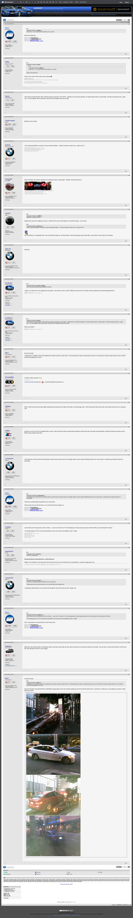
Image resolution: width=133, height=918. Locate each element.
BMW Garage (38, 11)
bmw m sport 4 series (114, 880)
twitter (6, 872)
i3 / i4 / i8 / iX (83, 2)
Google (100, 872)
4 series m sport (45, 879)
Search (62, 11)
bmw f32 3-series (87, 880)
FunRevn (8, 527)
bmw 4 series (108, 879)
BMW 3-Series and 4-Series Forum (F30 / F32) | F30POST (45, 14)
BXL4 (7, 353)
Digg (69, 872)
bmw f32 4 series (94, 880)
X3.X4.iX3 (65, 2)
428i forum (68, 879)
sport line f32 (79, 881)
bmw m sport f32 (121, 880)
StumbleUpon (7, 874)
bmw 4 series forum (115, 879)
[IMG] (5, 895)
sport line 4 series (73, 881)
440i (88, 879)
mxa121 (7, 213)
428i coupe (64, 879)
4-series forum (58, 879)
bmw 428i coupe (16, 880)
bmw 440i (57, 880)
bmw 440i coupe (63, 880)
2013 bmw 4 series (12, 879)
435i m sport (84, 879)
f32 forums (30, 881)
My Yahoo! (70, 874)
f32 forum (25, 881)
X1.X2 (60, 2)
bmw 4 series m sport (123, 879)
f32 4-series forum (19, 881)
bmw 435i (27, 880)
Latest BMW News (34, 37)
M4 (44, 2)
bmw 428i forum (22, 880)
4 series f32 (32, 879)
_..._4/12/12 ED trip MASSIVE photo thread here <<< (54, 381)
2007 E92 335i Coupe (10, 665)
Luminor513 (9, 459)
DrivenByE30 (9, 377)
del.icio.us (38, 874)
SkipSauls (8, 646)
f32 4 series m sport (7, 881)
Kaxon (7, 96)
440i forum (91, 879)
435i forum (75, 879)
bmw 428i (10, 880)
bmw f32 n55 (106, 880)
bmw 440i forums (76, 880)
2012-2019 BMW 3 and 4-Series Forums (64, 14)
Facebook (38, 872)
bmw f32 (81, 880)
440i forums (96, 879)
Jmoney (7, 145)
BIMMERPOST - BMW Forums (123, 904)
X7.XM (76, 2)
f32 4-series (14, 881)
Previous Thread (64, 884)
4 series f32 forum (38, 879)
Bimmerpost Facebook (36, 38)
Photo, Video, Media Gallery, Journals (82, 14)
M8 (53, 2)
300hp (7, 62)
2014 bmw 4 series (26, 879)
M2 (38, 2)
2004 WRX (7, 305)
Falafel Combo (10, 121)
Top (130, 904)
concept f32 (127, 880)
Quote (125, 54)
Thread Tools (124, 22)
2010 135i (7, 303)
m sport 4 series (45, 881)
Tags (4, 877)
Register (127, 2)
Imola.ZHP (8, 179)
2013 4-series (6, 879)
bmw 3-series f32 (102, 879)
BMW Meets (44, 11)
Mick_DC (8, 249)
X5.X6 (71, 2)
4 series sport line (52, 879)
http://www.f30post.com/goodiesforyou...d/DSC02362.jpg (39, 559)
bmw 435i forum (40, 880)
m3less (7, 431)
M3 (41, 2)
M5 (47, 2)
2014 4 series (19, 879)
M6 (50, 2)
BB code (5, 893)
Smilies (5, 894)
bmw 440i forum (69, 880)
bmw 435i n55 (52, 880)
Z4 (56, 2)
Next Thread (70, 884)
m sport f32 (59, 881)
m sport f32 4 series (66, 881)
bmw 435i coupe (33, 880)
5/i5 (26, 2)
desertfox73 (9, 551)
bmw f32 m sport (100, 880)
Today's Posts (56, 11)
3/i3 (21, 2)
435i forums (79, 879)
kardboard (8, 283)
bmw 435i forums (46, 880)
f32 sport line (39, 881)
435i (71, 879)
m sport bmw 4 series (53, 881)
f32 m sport (34, 881)
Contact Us (114, 904)
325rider (8, 406)
